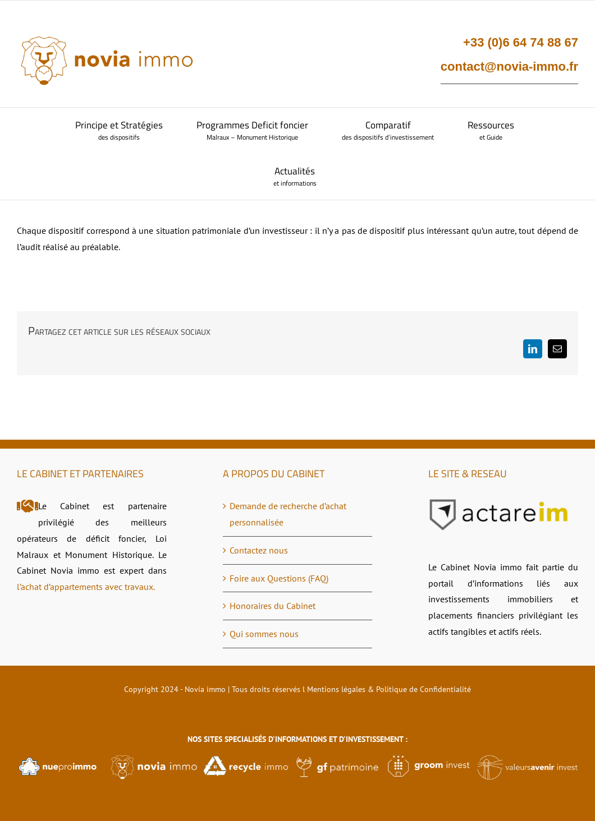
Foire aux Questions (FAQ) (279, 578)
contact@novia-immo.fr (509, 66)
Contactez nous (259, 550)
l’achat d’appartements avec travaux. (86, 586)
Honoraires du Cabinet (272, 605)
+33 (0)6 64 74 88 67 (520, 42)
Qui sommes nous (264, 633)
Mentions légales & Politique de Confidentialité (389, 689)
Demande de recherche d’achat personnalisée (288, 514)
